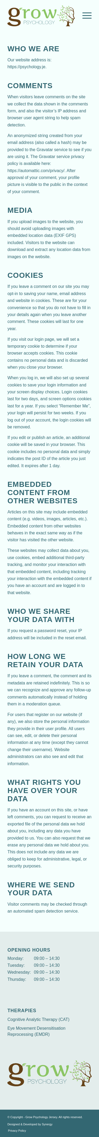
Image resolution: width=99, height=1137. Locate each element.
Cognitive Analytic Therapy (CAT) (38, 1019)
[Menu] (84, 16)
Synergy (47, 1124)
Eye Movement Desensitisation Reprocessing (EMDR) (36, 1031)
